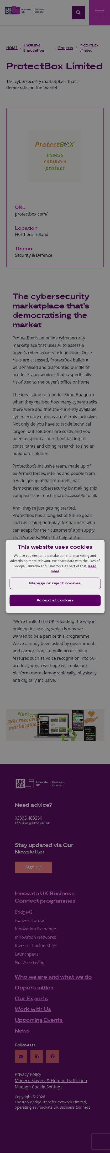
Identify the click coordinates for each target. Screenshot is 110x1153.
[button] (55, 583)
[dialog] (55, 576)
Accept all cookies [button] (55, 600)
